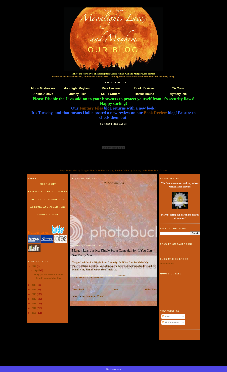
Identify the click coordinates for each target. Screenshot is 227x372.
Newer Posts (78, 289)
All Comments (170, 322)
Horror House (144, 94)
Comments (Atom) (95, 296)
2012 (34, 299)
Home (115, 289)
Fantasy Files (76, 94)
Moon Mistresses (43, 88)
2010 (34, 308)
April (37, 270)
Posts (166, 316)
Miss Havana (111, 88)
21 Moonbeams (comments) (88, 278)
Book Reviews (144, 88)
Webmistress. (102, 76)
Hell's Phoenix (149, 170)
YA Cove (178, 88)
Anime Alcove (43, 94)
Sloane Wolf (71, 170)
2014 (34, 289)
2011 (34, 303)
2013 (34, 294)
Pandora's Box (122, 170)
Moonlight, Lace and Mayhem (113, 10)
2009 (34, 312)
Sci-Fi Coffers (110, 94)
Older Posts (151, 289)
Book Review (155, 113)
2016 (34, 266)
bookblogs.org (167, 263)
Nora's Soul (96, 170)
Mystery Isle (178, 94)
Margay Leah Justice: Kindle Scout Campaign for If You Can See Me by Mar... (112, 253)
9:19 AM (122, 275)
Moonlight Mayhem (77, 88)
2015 (34, 285)
